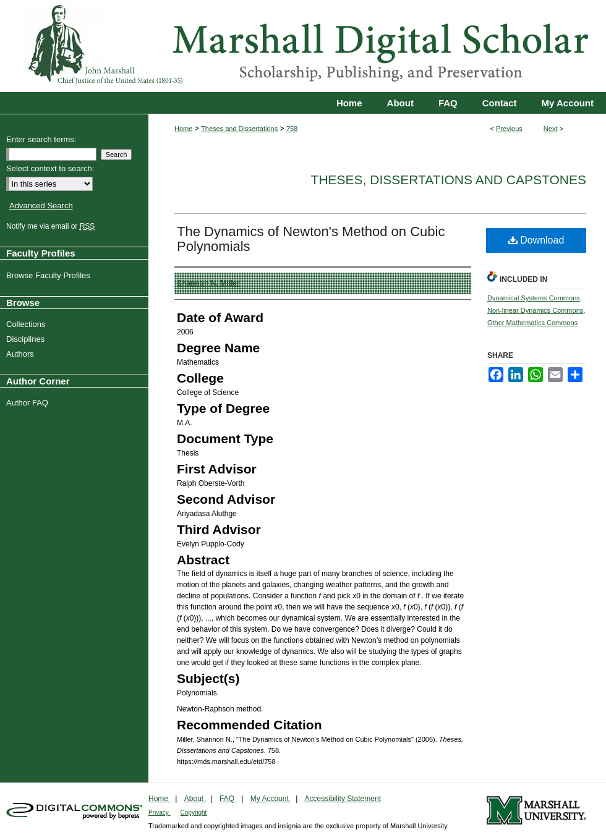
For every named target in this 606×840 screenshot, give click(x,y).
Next (551, 128)
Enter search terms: (41, 139)
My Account (270, 798)
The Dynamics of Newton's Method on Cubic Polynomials (311, 239)
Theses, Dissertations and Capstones (448, 179)
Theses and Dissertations (239, 128)
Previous (509, 128)
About (195, 798)
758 (291, 128)
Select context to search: (50, 168)
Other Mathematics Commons (532, 322)
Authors (21, 353)
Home (183, 128)
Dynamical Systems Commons (533, 298)
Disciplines (27, 339)
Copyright (194, 812)
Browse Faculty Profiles (49, 275)
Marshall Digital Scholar (303, 46)
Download (536, 240)
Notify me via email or (52, 226)
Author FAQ (28, 402)
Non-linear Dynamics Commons (535, 310)
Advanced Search (41, 205)
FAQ (228, 798)
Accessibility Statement (343, 798)
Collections (27, 324)
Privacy (159, 812)
